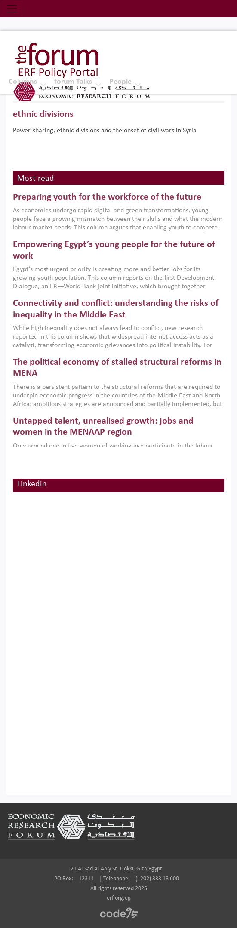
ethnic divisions (43, 114)
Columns (23, 82)
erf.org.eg (119, 898)
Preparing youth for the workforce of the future (107, 197)
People (120, 82)
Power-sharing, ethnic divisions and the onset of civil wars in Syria (105, 130)
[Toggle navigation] (12, 8)
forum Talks (73, 82)
